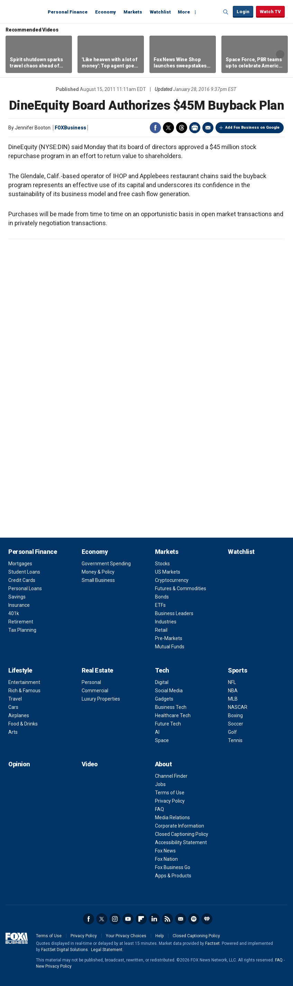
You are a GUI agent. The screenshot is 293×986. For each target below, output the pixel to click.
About (163, 764)
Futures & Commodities (180, 588)
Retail (161, 630)
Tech (162, 670)
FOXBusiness (70, 127)
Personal (91, 682)
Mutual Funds (169, 646)
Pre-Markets (168, 638)
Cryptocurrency (172, 580)
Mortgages (20, 563)
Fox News (165, 850)
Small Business (98, 580)
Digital (161, 682)
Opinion (19, 764)
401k (13, 613)
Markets (132, 12)
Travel (15, 699)
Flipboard (141, 918)
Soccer (235, 724)
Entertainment (24, 682)
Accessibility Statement (181, 842)
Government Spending (106, 563)
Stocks (162, 563)
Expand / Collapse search (226, 12)
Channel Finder (171, 776)
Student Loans (24, 572)
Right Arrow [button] (280, 54)
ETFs (160, 605)
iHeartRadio (206, 918)
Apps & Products (173, 875)
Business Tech (170, 707)
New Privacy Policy (54, 966)
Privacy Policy (170, 801)
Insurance (19, 605)
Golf (232, 732)
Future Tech (168, 724)
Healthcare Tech (173, 715)
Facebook (155, 127)
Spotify (193, 918)
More (184, 12)
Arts (13, 732)
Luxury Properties (101, 699)
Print (194, 127)
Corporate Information (179, 826)
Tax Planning (22, 630)
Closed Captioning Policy (181, 834)
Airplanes (18, 715)
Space (162, 740)
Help (159, 935)
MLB (233, 699)
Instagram (114, 918)
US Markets (167, 572)
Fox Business (25, 11)
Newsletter (180, 918)
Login (243, 11)
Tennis (235, 740)
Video (90, 764)
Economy (105, 12)
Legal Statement (106, 949)
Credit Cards (21, 580)
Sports (237, 670)
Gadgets (164, 699)
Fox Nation (166, 859)
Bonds (162, 597)
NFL (232, 682)
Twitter (168, 127)
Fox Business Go (172, 867)
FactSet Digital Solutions (64, 949)
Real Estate (97, 670)
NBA (233, 690)
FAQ (159, 809)
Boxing (235, 715)
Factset (212, 943)
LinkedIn (154, 918)
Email (207, 127)
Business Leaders (174, 613)
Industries (165, 621)
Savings (17, 597)
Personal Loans (25, 588)
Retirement (20, 621)
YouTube (128, 918)
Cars (13, 707)
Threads (181, 127)
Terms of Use (169, 792)
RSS (167, 918)
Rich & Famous (24, 690)
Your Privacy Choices (126, 935)
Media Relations (172, 817)
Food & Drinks (23, 724)
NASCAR (237, 707)
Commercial (95, 690)
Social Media (169, 690)
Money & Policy (98, 572)
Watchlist (160, 12)
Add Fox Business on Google (252, 127)
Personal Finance (68, 12)
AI (157, 732)
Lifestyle (20, 670)
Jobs (160, 784)
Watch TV (270, 11)
